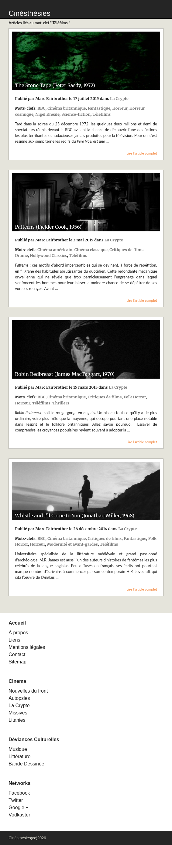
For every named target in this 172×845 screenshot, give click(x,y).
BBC (41, 108)
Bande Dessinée (26, 763)
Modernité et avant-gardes (72, 544)
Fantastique (99, 108)
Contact (17, 654)
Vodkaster (19, 814)
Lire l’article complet (141, 153)
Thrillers (60, 402)
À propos (18, 632)
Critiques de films (126, 249)
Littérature (19, 756)
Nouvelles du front (28, 690)
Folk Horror (135, 396)
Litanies (17, 720)
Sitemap (17, 661)
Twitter (16, 800)
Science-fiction (76, 114)
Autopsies (19, 698)
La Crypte (119, 98)
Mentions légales (27, 647)
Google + (18, 807)
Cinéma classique (91, 249)
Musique (18, 749)
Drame (21, 255)
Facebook (19, 793)
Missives (18, 712)
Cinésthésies (29, 13)
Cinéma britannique (66, 108)
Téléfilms (101, 114)
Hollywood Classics (48, 255)
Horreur (119, 108)
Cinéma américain (54, 249)
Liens (14, 639)
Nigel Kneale (47, 114)
